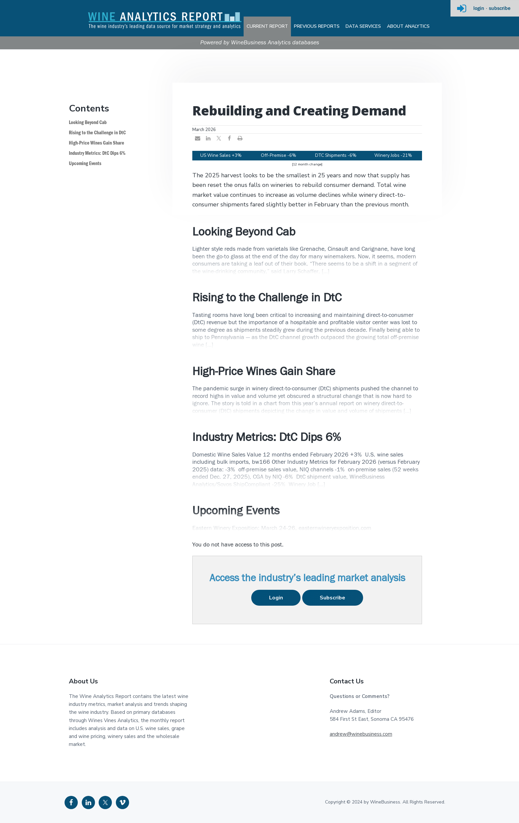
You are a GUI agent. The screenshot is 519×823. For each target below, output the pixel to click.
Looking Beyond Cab (88, 122)
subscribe (499, 8)
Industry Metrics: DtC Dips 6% (97, 153)
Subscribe (332, 597)
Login (276, 597)
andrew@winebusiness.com (361, 734)
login (478, 8)
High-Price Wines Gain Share (96, 143)
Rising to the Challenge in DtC (97, 132)
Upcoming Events (85, 163)
